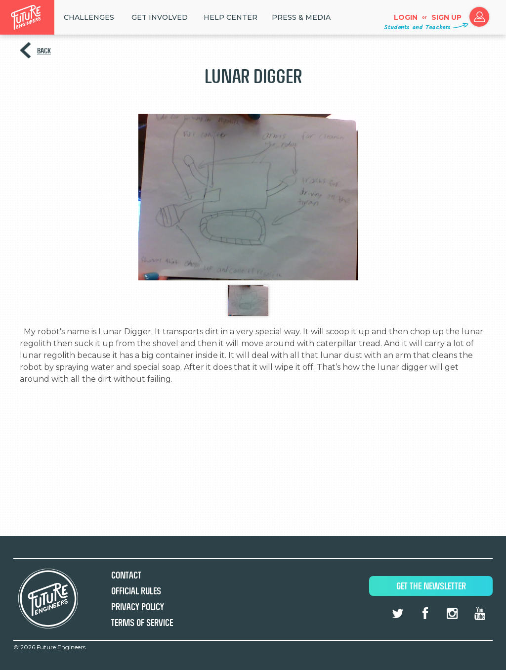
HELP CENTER (230, 17)
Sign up (446, 17)
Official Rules (136, 591)
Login (406, 17)
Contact (126, 575)
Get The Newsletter (431, 586)
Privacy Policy (137, 607)
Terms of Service (142, 623)
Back (44, 50)
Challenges (89, 17)
